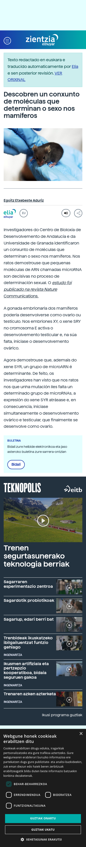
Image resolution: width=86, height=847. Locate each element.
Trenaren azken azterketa (30, 693)
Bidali (16, 465)
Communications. (38, 289)
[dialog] (43, 788)
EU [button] (23, 213)
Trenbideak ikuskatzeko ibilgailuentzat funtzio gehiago (28, 642)
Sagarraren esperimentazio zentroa (28, 584)
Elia (75, 66)
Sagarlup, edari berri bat (29, 619)
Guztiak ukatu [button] (43, 830)
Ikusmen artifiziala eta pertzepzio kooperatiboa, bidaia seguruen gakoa (26, 670)
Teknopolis (22, 487)
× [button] (81, 734)
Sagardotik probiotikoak (29, 600)
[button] (7, 40)
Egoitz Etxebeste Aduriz (24, 200)
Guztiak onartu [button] (43, 818)
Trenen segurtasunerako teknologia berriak (36, 556)
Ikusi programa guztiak (62, 715)
